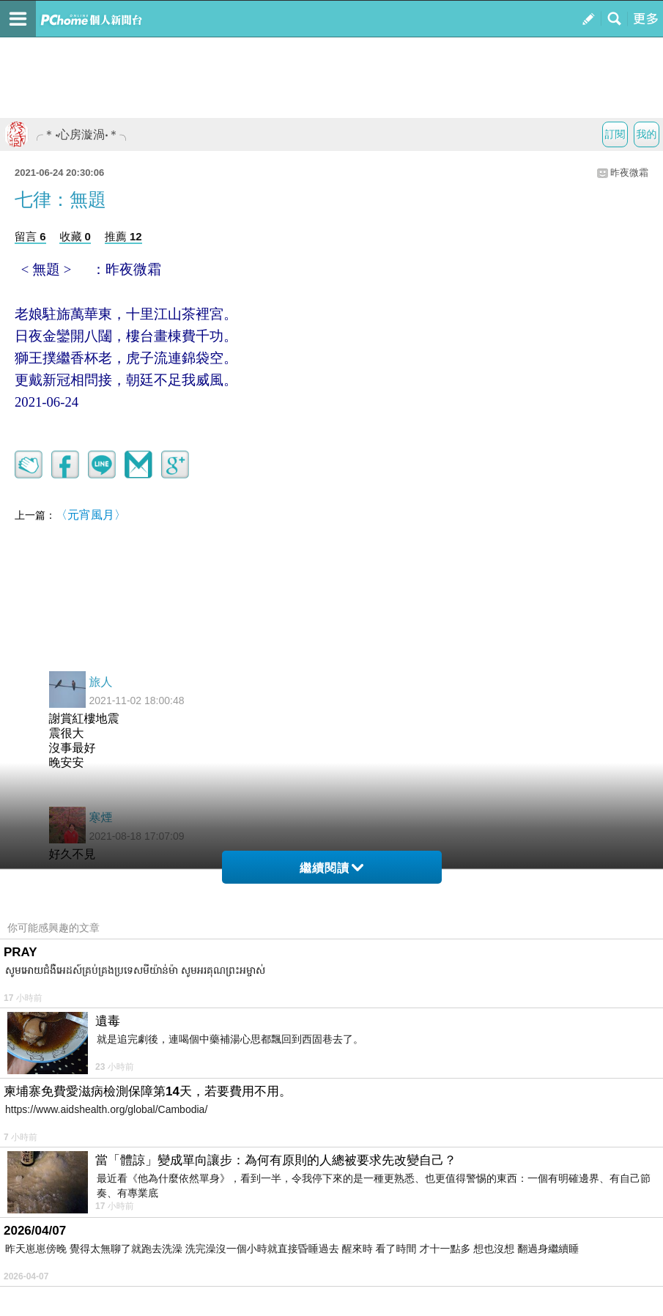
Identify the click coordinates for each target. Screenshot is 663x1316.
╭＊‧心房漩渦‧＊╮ (67, 134)
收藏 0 (75, 236)
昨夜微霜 (629, 172)
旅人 (101, 682)
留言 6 (30, 236)
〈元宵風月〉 (91, 515)
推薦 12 (123, 236)
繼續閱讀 (331, 868)
